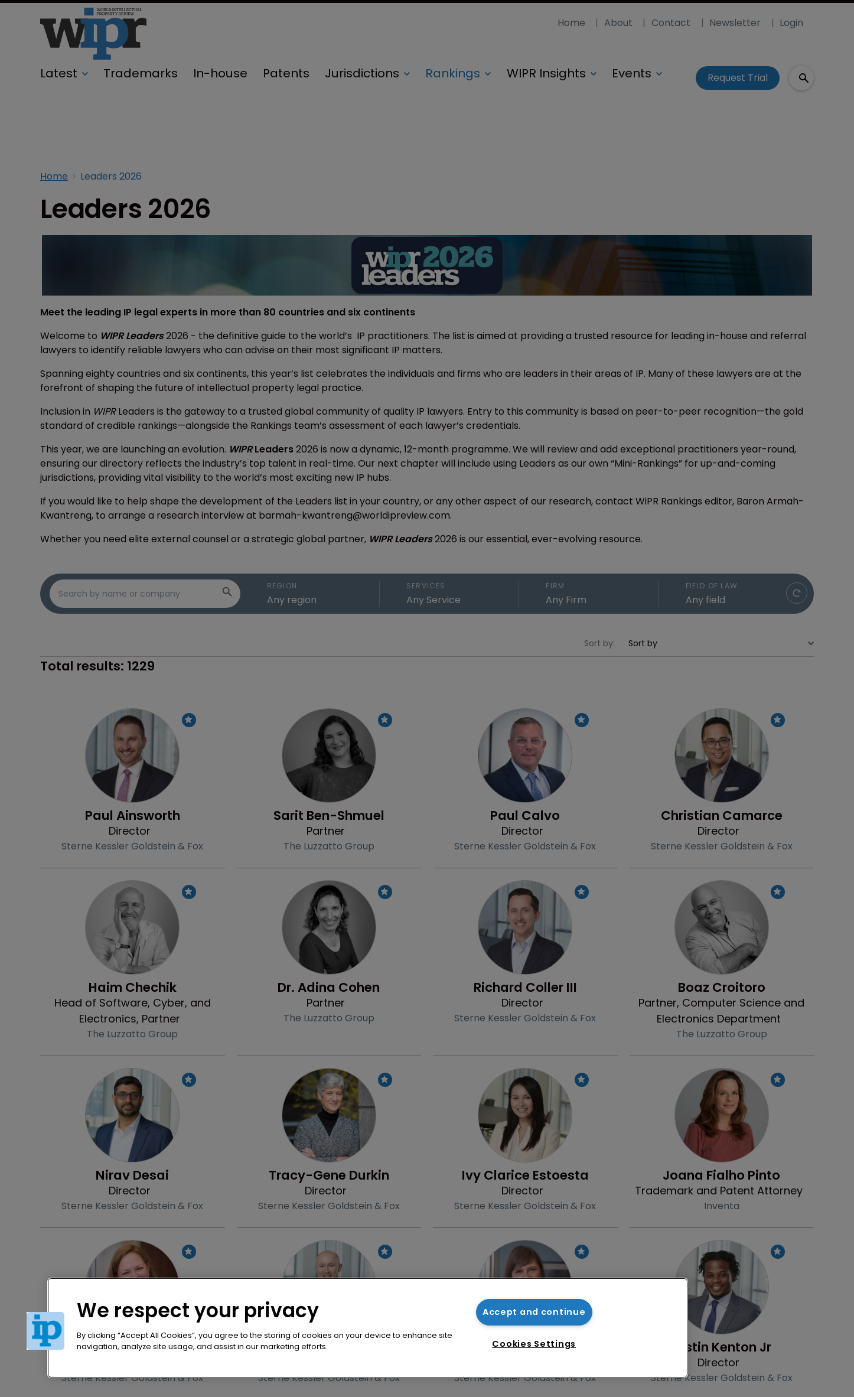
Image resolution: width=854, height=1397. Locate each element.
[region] (367, 1328)
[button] (45, 1331)
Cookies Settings (534, 1344)
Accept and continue (534, 1312)
